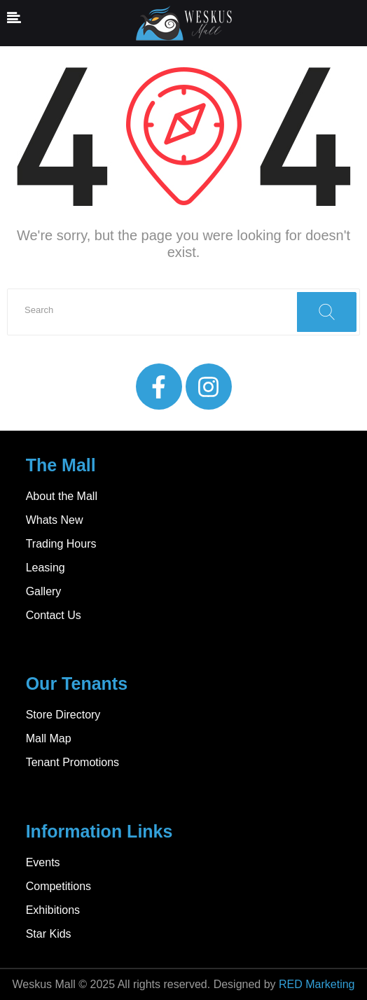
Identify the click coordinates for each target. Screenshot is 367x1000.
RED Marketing (316, 984)
